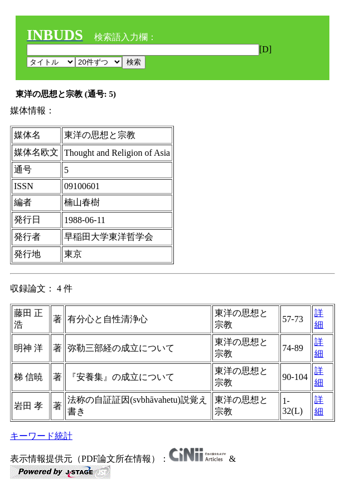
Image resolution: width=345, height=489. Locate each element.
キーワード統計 (41, 436)
